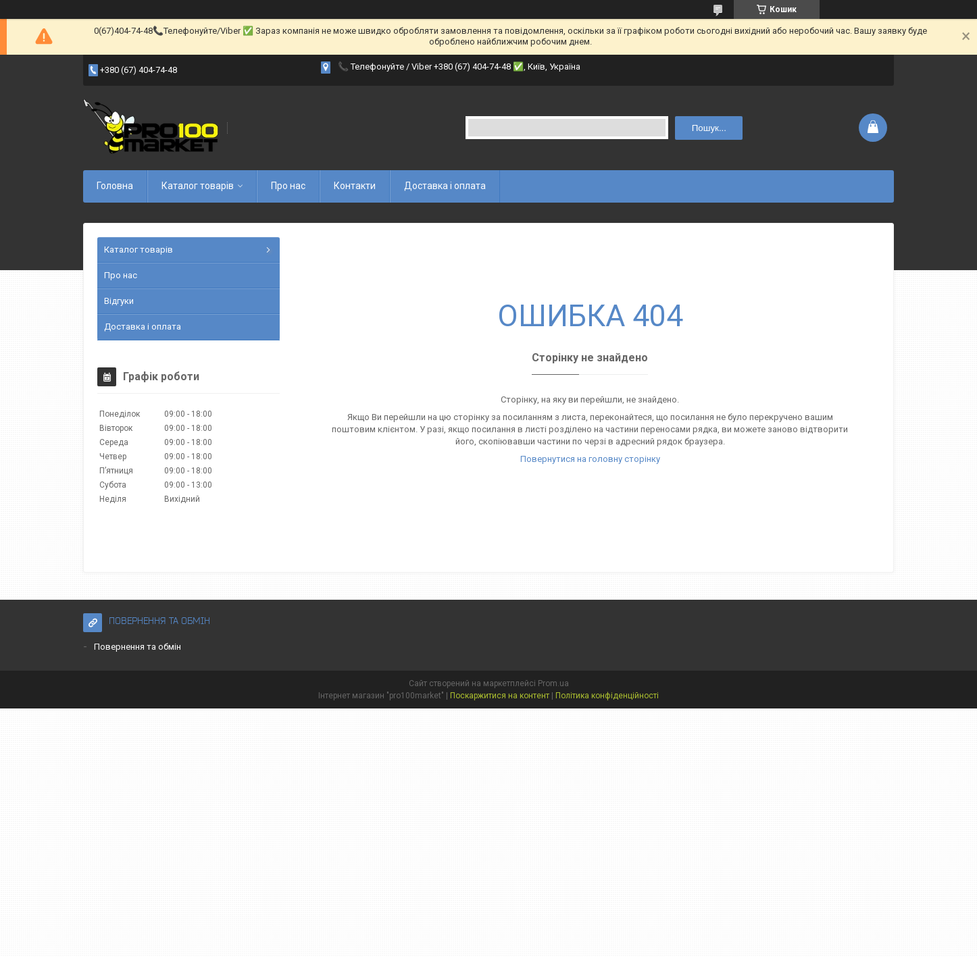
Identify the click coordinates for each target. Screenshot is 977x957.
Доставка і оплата (445, 185)
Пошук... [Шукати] (709, 128)
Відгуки (119, 301)
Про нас (288, 185)
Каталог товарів (197, 185)
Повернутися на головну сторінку (590, 459)
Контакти (355, 185)
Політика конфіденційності (607, 695)
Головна (115, 185)
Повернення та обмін (137, 647)
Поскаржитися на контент (499, 695)
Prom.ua (553, 683)
